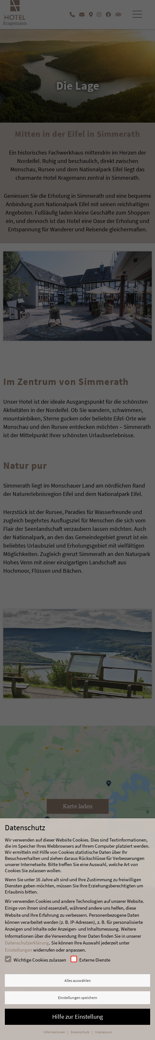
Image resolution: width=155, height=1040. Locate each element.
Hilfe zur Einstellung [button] (77, 1016)
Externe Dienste (90, 959)
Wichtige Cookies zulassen (35, 959)
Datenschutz (80, 1032)
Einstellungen (18, 950)
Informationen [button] (55, 1032)
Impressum (103, 1032)
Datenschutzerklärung (27, 943)
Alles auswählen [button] (77, 980)
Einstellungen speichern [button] (77, 997)
